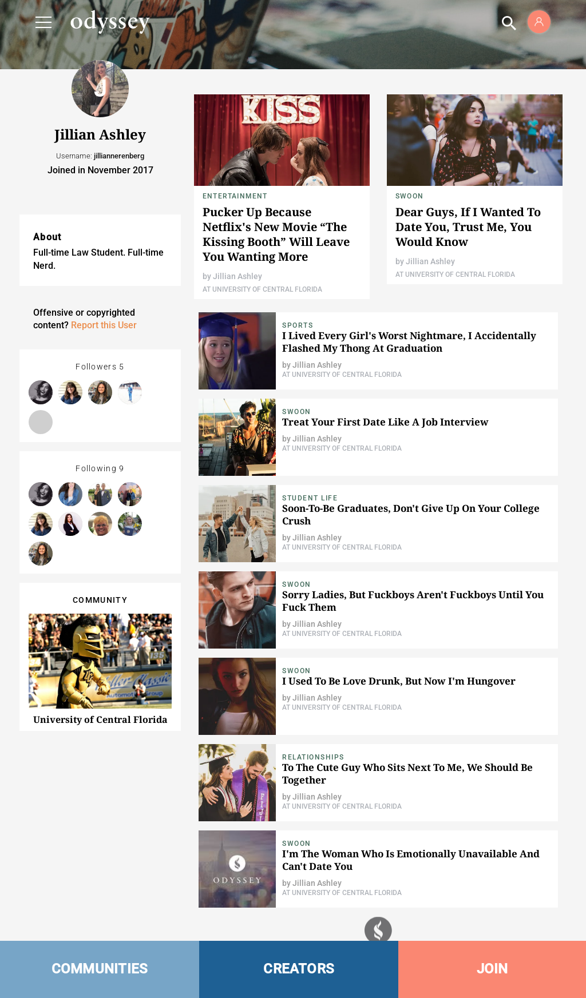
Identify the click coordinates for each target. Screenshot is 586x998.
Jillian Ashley (237, 276)
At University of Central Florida (262, 289)
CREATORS (298, 969)
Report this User (104, 325)
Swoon (409, 196)
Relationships (313, 757)
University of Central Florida (100, 719)
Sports (297, 325)
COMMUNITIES (100, 969)
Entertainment (235, 196)
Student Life (310, 498)
